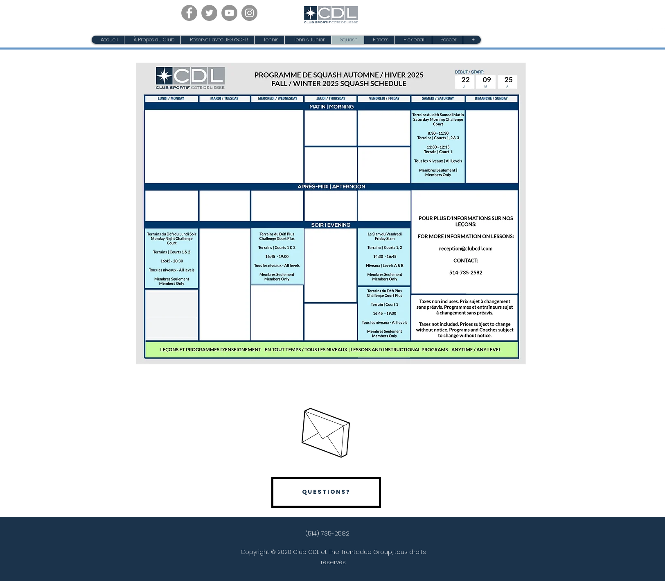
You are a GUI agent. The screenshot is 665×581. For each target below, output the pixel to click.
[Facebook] (189, 13)
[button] (307, 40)
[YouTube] (229, 13)
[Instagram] (249, 13)
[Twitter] (209, 13)
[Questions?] (326, 492)
